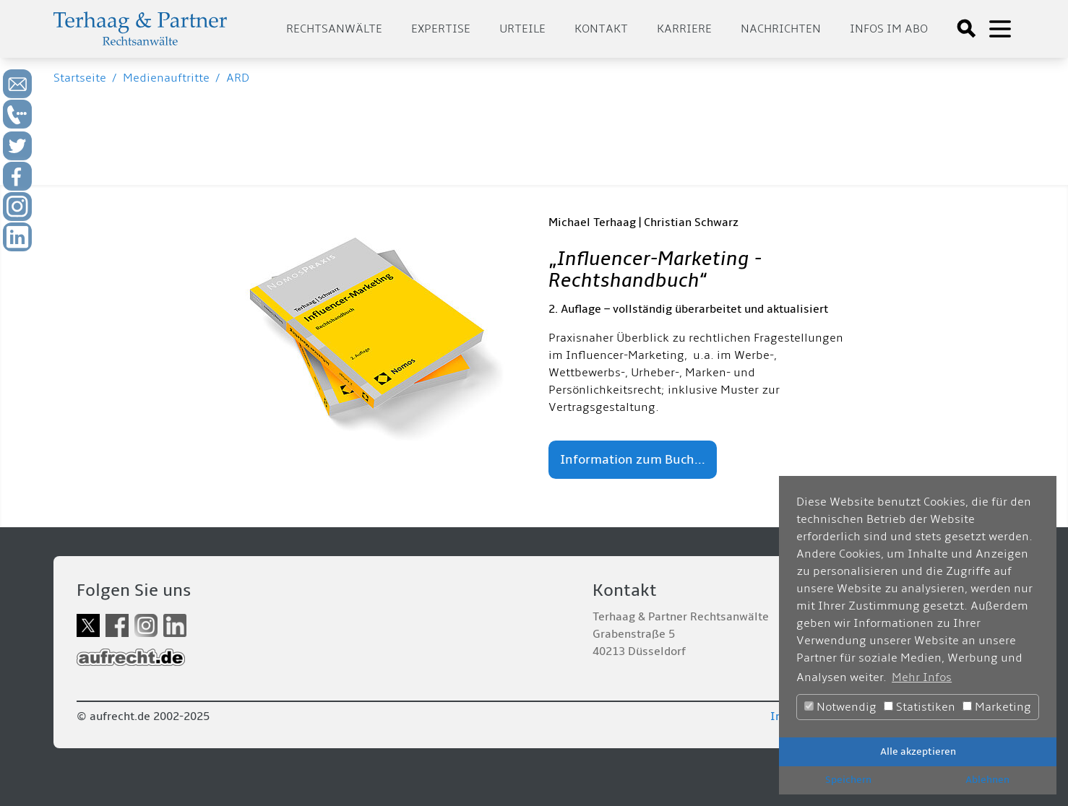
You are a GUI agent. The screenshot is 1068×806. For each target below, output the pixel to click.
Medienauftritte (166, 78)
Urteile (522, 29)
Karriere (684, 29)
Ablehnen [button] (987, 780)
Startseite (79, 78)
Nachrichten (781, 29)
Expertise (440, 29)
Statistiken (919, 707)
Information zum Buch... (632, 459)
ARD (237, 78)
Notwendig (840, 707)
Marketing (997, 707)
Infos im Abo (889, 29)
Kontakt (601, 29)
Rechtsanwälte (334, 29)
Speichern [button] (848, 780)
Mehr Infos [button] (922, 677)
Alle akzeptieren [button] (918, 751)
